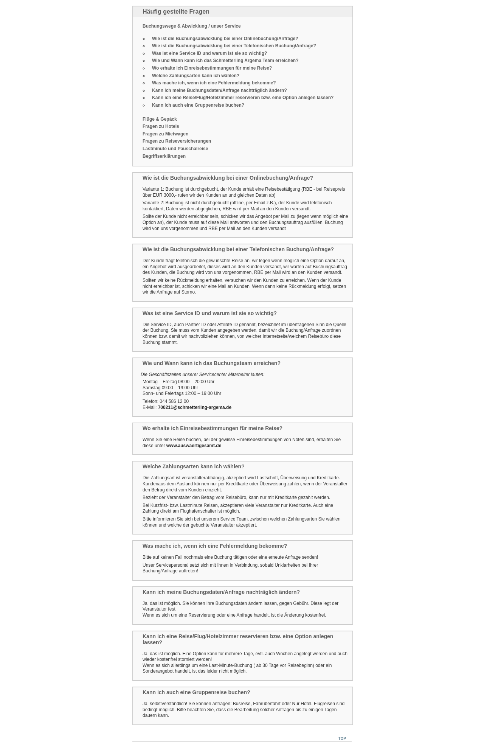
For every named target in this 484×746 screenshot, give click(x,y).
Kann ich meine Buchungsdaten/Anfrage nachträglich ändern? (219, 90)
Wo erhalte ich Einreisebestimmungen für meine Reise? (212, 68)
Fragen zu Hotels (161, 126)
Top (342, 739)
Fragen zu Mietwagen (165, 134)
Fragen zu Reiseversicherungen (177, 141)
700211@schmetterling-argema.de (194, 407)
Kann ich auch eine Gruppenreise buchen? (198, 105)
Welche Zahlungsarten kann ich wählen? (195, 75)
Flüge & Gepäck (160, 119)
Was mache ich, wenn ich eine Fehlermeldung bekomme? (214, 82)
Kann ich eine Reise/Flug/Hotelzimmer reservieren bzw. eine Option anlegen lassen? (243, 97)
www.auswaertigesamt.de (194, 445)
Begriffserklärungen (164, 156)
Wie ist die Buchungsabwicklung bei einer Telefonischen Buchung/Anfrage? (234, 45)
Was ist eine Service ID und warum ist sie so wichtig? (209, 53)
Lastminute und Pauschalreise (175, 148)
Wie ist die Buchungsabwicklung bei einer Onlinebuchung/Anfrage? (225, 38)
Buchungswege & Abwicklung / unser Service (192, 26)
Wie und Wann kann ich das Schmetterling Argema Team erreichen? (225, 60)
